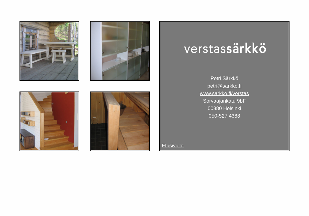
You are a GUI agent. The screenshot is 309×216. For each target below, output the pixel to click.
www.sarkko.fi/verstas (224, 93)
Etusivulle (173, 145)
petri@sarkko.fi (224, 86)
